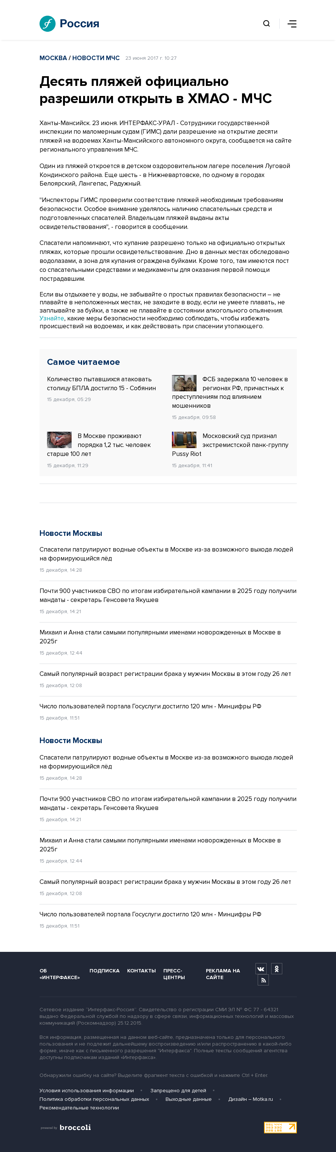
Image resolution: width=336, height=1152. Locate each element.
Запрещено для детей (178, 1090)
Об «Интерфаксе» (60, 974)
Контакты (141, 971)
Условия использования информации (87, 1090)
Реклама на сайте (223, 974)
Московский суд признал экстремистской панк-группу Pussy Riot (230, 445)
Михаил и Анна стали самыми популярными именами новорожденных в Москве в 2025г (160, 636)
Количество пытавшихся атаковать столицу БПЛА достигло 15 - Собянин (101, 383)
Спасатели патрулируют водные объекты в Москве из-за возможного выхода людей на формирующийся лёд (166, 554)
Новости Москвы (71, 533)
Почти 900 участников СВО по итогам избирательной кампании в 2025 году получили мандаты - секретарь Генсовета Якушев (168, 595)
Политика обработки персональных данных (94, 1099)
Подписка (105, 971)
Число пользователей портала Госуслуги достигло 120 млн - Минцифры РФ (150, 706)
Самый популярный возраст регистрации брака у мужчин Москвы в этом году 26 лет (165, 674)
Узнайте (52, 318)
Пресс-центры (174, 974)
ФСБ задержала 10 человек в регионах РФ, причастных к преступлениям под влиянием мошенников (230, 392)
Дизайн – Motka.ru (250, 1099)
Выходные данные (189, 1099)
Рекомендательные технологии (79, 1108)
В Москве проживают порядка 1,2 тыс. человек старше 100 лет (99, 445)
